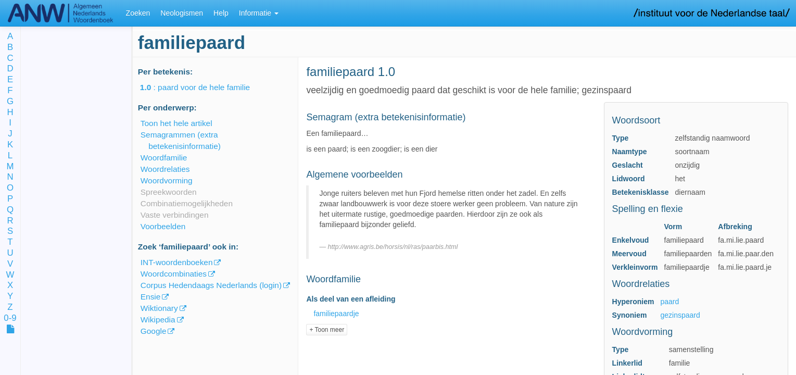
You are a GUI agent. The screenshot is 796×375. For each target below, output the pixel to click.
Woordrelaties (165, 169)
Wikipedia (158, 319)
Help (221, 13)
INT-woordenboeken (177, 262)
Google (154, 331)
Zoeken (138, 13)
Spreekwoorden (169, 192)
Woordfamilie (164, 157)
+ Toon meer (326, 329)
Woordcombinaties (174, 273)
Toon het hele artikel (176, 123)
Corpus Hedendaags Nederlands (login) (211, 285)
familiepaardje (336, 313)
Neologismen (181, 13)
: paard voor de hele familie (202, 87)
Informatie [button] (259, 13)
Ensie (151, 296)
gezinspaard (680, 315)
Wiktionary (159, 308)
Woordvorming (167, 180)
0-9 (10, 318)
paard (670, 301)
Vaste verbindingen (175, 214)
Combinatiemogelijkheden (187, 203)
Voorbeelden (163, 226)
